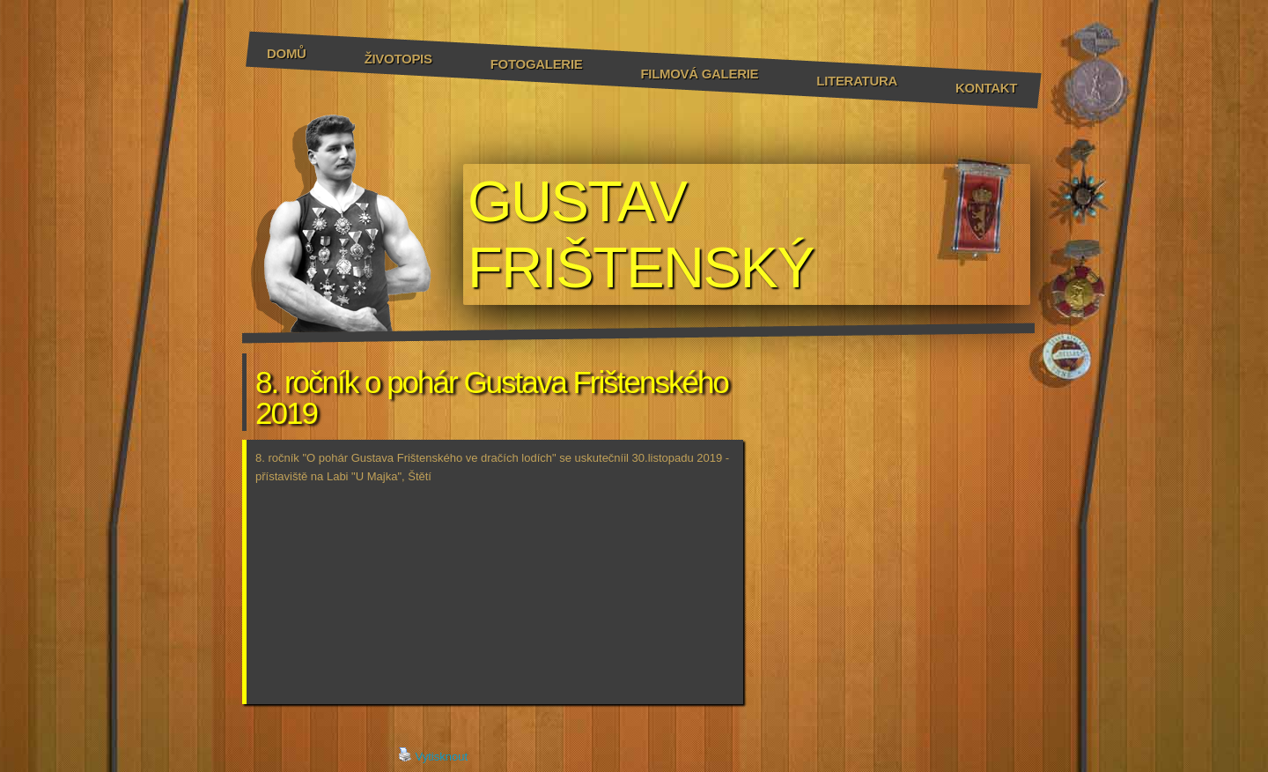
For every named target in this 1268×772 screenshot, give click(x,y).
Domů (286, 53)
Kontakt (986, 87)
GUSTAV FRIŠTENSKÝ (641, 234)
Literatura (856, 80)
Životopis (398, 58)
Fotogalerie (536, 63)
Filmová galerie (699, 73)
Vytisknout (433, 755)
